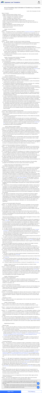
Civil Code (36, 68)
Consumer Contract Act (29, 31)
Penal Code (32, 359)
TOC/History (31, 391)
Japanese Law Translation (10, 2)
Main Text (10, 391)
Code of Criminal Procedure (34, 319)
